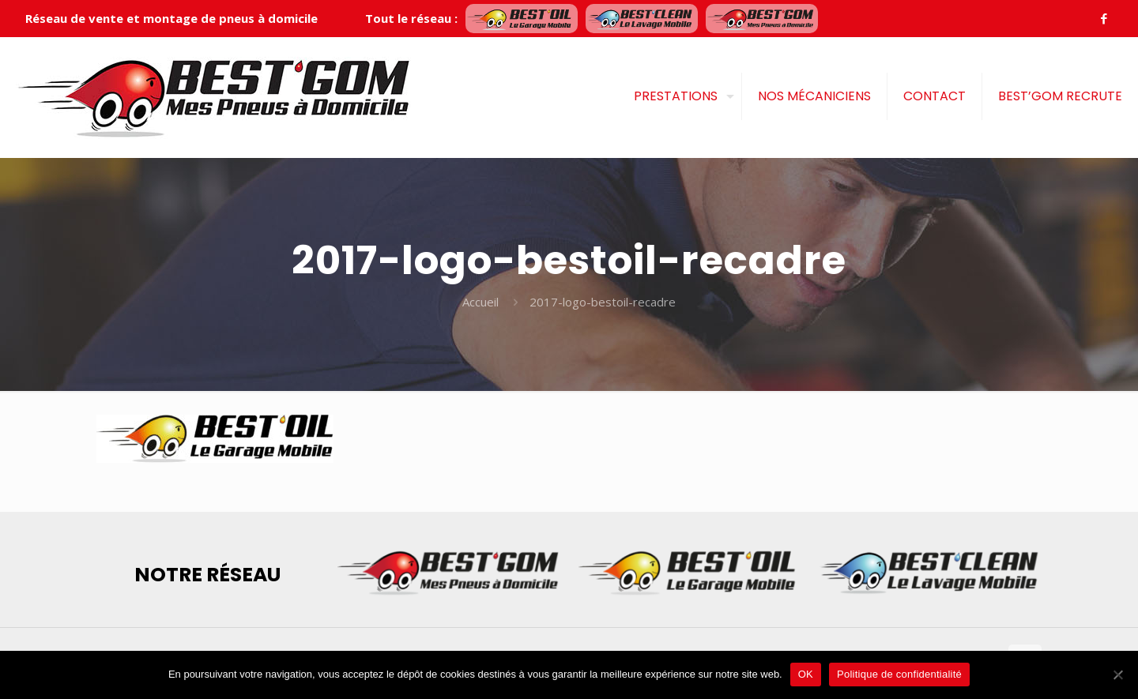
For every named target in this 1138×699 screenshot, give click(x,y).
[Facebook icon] (1104, 18)
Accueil (480, 302)
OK (805, 674)
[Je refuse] (1118, 674)
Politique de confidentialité (899, 674)
